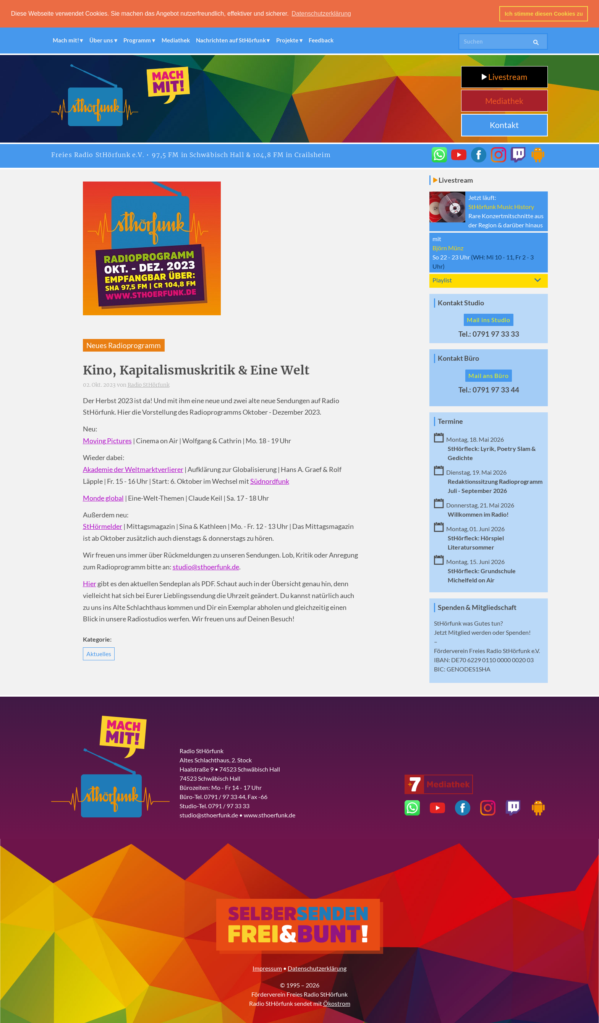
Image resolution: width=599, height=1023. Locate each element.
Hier (89, 583)
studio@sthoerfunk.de (206, 567)
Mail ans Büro (488, 375)
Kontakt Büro (458, 358)
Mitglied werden (469, 631)
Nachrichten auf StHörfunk (231, 39)
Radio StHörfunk (149, 384)
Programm (137, 39)
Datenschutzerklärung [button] (321, 13)
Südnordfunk (269, 481)
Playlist (442, 279)
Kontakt (504, 124)
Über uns (101, 39)
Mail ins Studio (488, 319)
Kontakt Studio (461, 302)
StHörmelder (102, 526)
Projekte (287, 39)
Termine (450, 421)
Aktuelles (98, 653)
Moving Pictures (107, 440)
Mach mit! (66, 39)
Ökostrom (336, 1002)
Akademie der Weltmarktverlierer (133, 469)
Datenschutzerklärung (317, 967)
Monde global (103, 497)
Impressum (267, 967)
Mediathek (176, 39)
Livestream (504, 76)
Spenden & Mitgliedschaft (477, 607)
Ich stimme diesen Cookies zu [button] (544, 14)
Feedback (321, 39)
